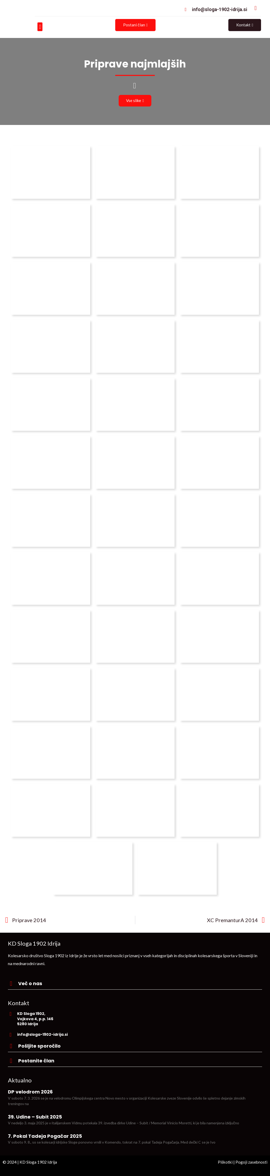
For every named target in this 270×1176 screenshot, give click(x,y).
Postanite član (36, 1060)
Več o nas (30, 983)
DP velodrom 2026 (30, 1091)
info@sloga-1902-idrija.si (219, 9)
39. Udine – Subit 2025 (35, 1117)
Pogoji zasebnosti (251, 1161)
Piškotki (224, 1161)
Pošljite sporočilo (39, 1046)
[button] (39, 26)
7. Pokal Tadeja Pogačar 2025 (45, 1136)
